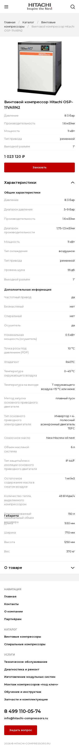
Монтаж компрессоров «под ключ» (31, 684)
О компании (13, 611)
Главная (10, 596)
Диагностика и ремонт (21, 669)
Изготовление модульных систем (29, 676)
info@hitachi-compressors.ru (26, 718)
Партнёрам (12, 619)
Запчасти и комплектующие (26, 699)
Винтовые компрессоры (22, 636)
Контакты (11, 604)
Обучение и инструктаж (22, 691)
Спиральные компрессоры (25, 644)
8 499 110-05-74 (22, 711)
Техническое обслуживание (25, 661)
